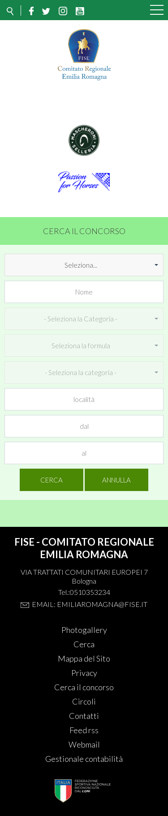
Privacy (84, 673)
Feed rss (84, 730)
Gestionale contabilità (84, 759)
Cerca (51, 480)
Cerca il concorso (84, 687)
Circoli (84, 701)
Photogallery (84, 630)
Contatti (84, 716)
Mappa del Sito (84, 658)
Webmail (84, 744)
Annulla (116, 480)
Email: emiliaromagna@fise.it (89, 604)
